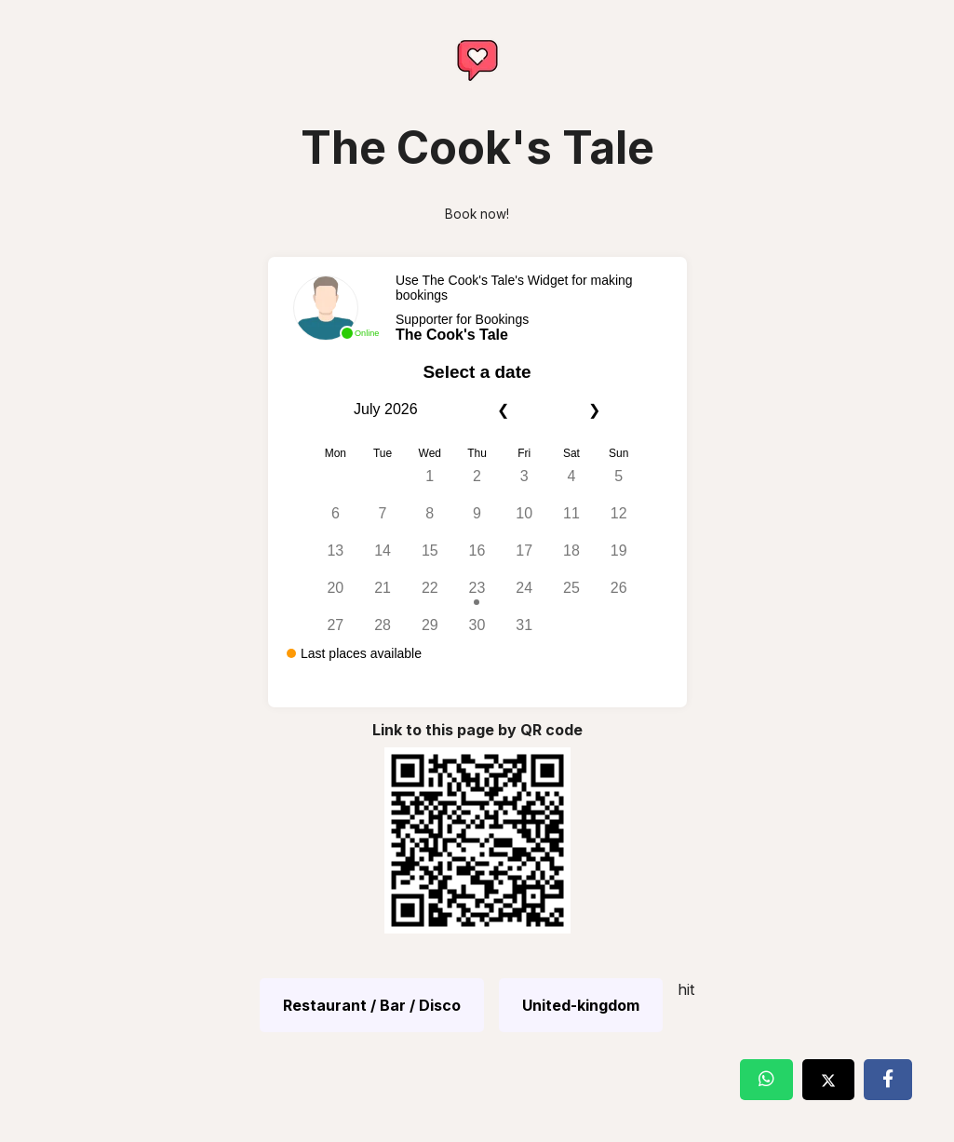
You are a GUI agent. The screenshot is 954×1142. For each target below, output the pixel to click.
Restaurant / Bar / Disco (372, 1005)
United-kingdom (580, 1005)
